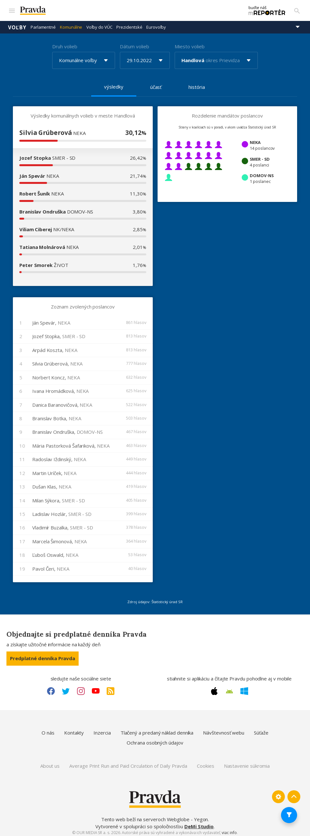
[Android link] (229, 688)
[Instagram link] (81, 688)
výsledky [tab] (113, 84)
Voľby (17, 24)
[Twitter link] (66, 688)
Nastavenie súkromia (247, 763)
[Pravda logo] (125, 9)
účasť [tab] (156, 84)
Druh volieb (64, 43)
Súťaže (261, 730)
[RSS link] (110, 688)
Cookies (205, 763)
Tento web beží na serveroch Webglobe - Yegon (154, 816)
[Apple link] (214, 688)
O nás (48, 730)
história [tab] (197, 84)
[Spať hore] (293, 793)
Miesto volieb (189, 43)
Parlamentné (43, 24)
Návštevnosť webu (223, 730)
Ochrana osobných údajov (155, 739)
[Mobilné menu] (11, 9)
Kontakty (74, 730)
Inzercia (102, 730)
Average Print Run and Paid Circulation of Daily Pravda (128, 763)
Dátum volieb (134, 43)
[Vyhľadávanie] (297, 9)
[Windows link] (244, 688)
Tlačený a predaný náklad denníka (157, 730)
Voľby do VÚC (99, 24)
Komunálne (71, 24)
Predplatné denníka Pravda (42, 655)
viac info (229, 829)
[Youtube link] (96, 688)
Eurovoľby (156, 24)
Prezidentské (129, 24)
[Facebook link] (51, 688)
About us (50, 763)
